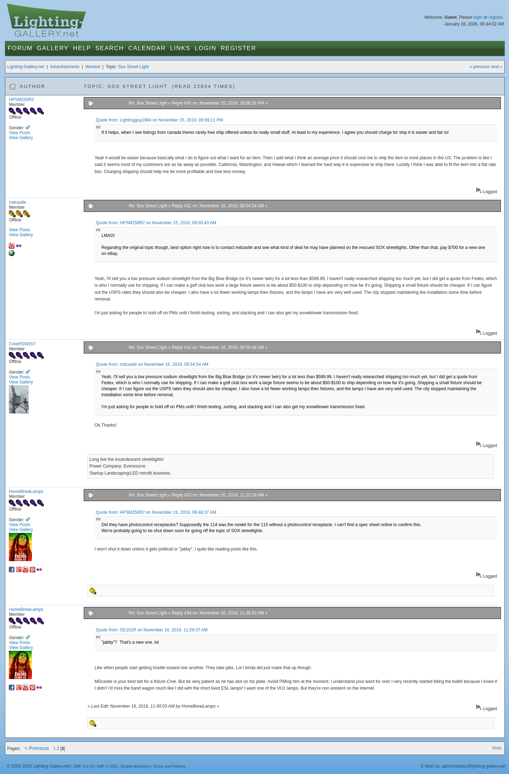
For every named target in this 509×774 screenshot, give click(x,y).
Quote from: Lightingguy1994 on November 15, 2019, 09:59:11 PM (159, 120)
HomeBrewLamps (26, 491)
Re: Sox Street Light (148, 103)
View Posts (19, 132)
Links (180, 48)
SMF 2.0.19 (84, 766)
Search (109, 48)
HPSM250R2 (21, 99)
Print (496, 748)
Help (82, 48)
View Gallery (21, 137)
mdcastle (17, 202)
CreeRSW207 (22, 343)
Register (238, 48)
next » (496, 66)
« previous (480, 66)
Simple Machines (135, 766)
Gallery (53, 48)
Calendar (147, 48)
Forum (20, 48)
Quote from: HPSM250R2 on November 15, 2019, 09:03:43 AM (156, 222)
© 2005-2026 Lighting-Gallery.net (38, 766)
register (495, 17)
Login (205, 48)
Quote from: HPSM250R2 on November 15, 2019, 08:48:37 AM (156, 512)
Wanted (92, 66)
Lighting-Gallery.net (25, 66)
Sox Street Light (133, 66)
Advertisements (65, 66)
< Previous (36, 748)
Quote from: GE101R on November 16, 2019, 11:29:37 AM (151, 629)
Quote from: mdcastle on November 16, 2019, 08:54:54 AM (152, 364)
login (477, 17)
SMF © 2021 (107, 766)
